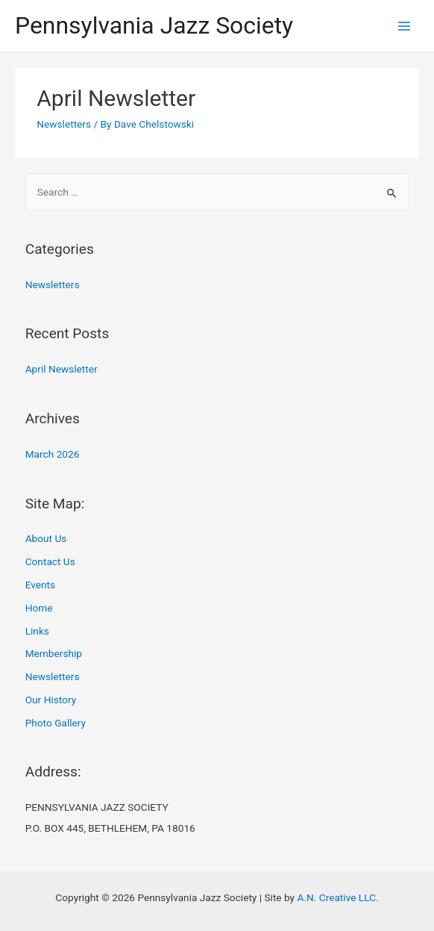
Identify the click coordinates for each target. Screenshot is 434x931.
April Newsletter (116, 98)
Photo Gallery (55, 723)
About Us (46, 538)
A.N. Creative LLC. (337, 897)
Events (40, 585)
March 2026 (52, 454)
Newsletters (64, 124)
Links (37, 631)
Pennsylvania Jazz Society (154, 25)
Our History (50, 700)
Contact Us (50, 561)
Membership (53, 653)
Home (39, 608)
